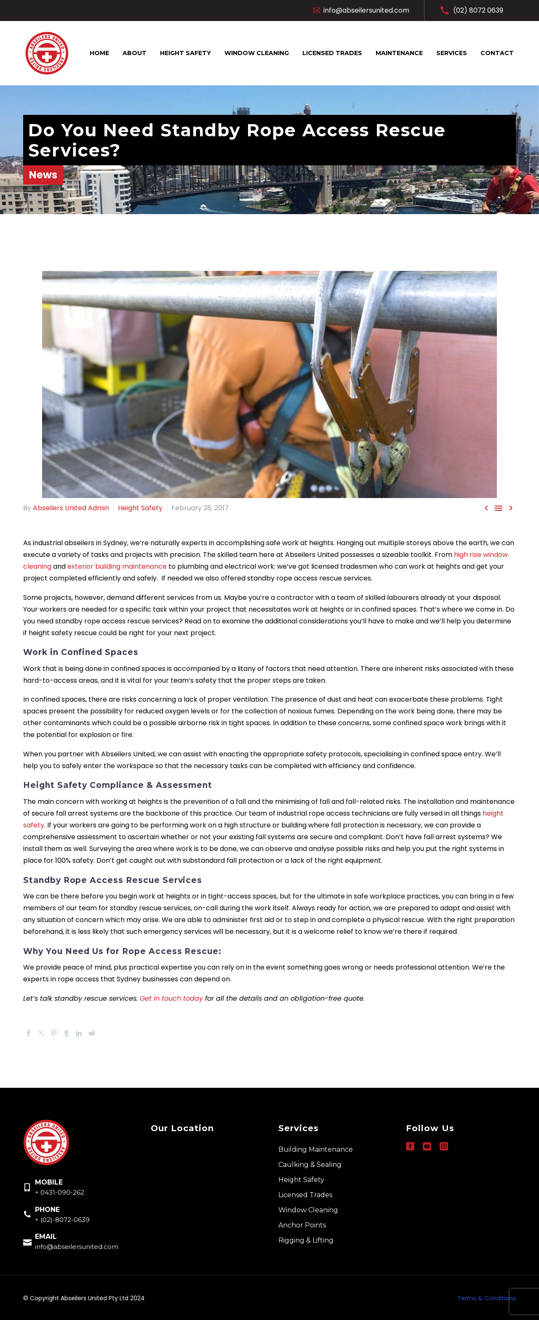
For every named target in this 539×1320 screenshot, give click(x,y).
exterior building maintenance (117, 566)
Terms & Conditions (486, 1298)
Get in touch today (171, 998)
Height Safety (185, 53)
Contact (497, 53)
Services (451, 53)
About (135, 53)
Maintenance (399, 53)
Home (99, 53)
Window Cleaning (256, 53)
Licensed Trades (332, 53)
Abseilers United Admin (71, 508)
